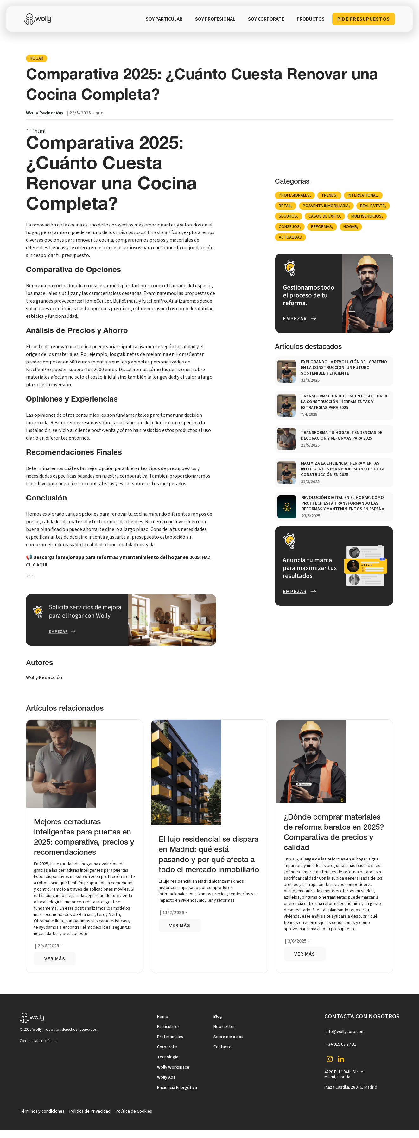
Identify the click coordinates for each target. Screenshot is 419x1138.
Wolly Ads (166, 1077)
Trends (328, 195)
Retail (285, 206)
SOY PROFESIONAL (215, 19)
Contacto (222, 1047)
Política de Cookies (134, 1111)
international (363, 195)
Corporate (167, 1047)
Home (162, 1016)
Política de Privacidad (90, 1111)
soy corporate (266, 19)
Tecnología (167, 1057)
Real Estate (372, 206)
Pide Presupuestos (363, 19)
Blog (217, 1016)
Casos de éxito (324, 216)
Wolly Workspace (173, 1067)
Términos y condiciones (42, 1111)
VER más (55, 958)
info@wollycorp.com (345, 1032)
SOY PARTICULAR (164, 19)
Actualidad (290, 237)
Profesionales (294, 195)
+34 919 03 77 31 (341, 1044)
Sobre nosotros (228, 1037)
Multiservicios (366, 216)
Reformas (321, 227)
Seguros (288, 216)
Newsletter (224, 1027)
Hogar (36, 58)
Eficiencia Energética (177, 1087)
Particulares (168, 1027)
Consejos (289, 227)
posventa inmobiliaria (326, 206)
